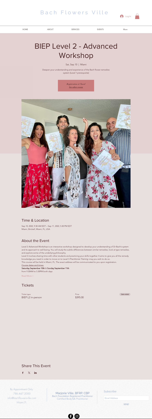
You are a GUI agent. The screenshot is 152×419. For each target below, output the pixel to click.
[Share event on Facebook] (23, 373)
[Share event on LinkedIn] (35, 373)
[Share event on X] (29, 373)
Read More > (28, 276)
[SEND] (126, 404)
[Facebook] (70, 416)
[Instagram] (76, 416)
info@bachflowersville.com (21, 398)
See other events (76, 87)
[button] (137, 16)
